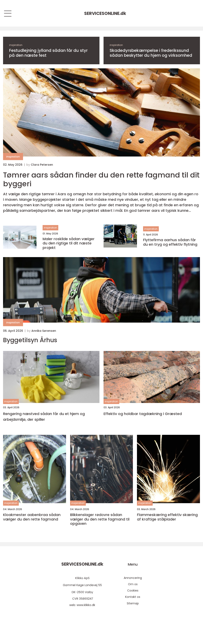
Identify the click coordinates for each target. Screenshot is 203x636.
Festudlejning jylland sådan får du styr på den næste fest (48, 53)
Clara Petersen (42, 164)
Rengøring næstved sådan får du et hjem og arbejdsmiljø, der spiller (44, 416)
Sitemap (133, 603)
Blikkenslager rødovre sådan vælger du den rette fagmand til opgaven (99, 519)
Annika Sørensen (43, 330)
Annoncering (133, 578)
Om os (133, 584)
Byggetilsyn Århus (30, 340)
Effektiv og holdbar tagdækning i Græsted (143, 413)
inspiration (15, 45)
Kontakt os (132, 597)
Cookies (132, 590)
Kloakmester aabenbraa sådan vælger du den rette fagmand (32, 517)
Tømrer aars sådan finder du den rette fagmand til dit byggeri (101, 179)
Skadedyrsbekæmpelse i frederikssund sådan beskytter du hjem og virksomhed (151, 53)
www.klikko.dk (86, 605)
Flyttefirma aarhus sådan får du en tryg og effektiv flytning (170, 242)
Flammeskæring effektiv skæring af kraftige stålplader (167, 517)
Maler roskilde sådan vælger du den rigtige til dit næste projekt (69, 243)
